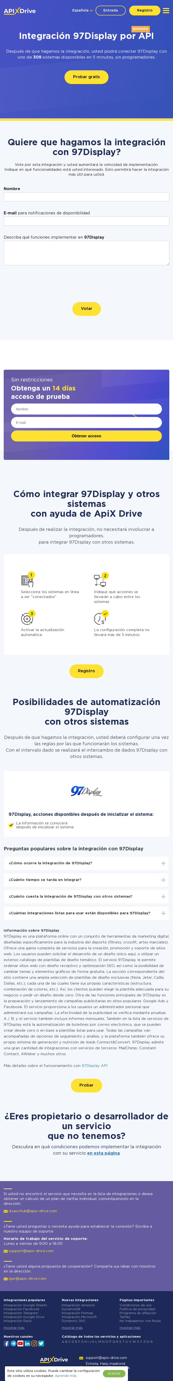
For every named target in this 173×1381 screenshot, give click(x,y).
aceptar (114, 1373)
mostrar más (14, 1328)
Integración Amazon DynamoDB (78, 1307)
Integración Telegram (21, 1313)
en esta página (103, 1153)
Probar (86, 1085)
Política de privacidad (137, 1309)
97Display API (95, 1065)
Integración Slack (17, 1321)
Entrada (110, 10)
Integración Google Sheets (25, 1305)
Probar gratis (86, 77)
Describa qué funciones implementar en (54, 237)
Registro (145, 10)
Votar (86, 309)
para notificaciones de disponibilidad (47, 213)
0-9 (149, 1342)
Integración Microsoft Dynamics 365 (79, 1319)
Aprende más (66, 1376)
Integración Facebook (21, 1309)
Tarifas (125, 1317)
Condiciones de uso (136, 1305)
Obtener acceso (86, 436)
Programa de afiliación (138, 1313)
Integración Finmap (77, 1313)
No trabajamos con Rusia (140, 1321)
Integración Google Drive (24, 1317)
